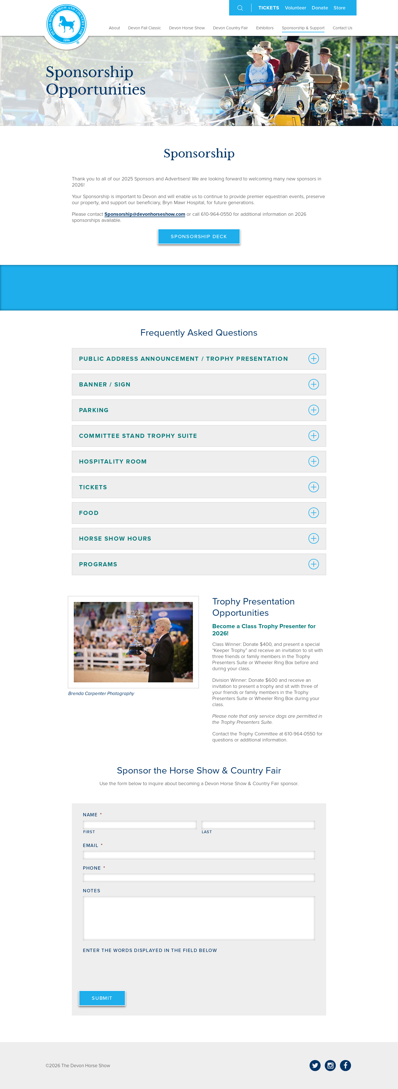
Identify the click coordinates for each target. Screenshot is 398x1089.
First (89, 832)
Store (339, 8)
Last (207, 832)
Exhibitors (265, 27)
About (114, 27)
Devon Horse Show (187, 27)
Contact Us (342, 27)
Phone (94, 868)
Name (92, 815)
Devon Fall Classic (144, 27)
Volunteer (295, 8)
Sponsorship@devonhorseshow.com (144, 214)
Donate (320, 8)
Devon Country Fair (230, 27)
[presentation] (125, 966)
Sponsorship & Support (303, 27)
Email (93, 845)
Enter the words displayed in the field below (150, 950)
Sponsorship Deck (199, 236)
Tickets (268, 8)
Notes (92, 891)
